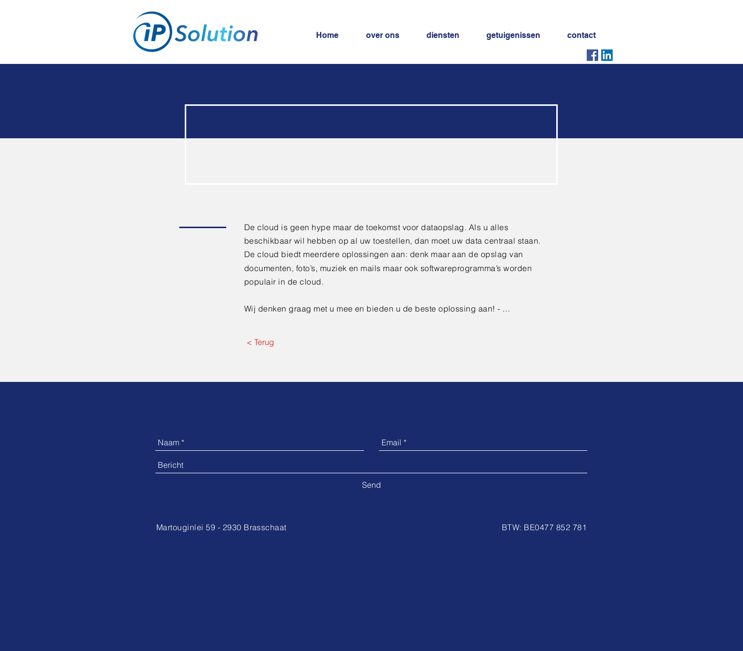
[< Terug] (260, 342)
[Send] (371, 484)
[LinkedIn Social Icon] (607, 55)
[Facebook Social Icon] (592, 55)
